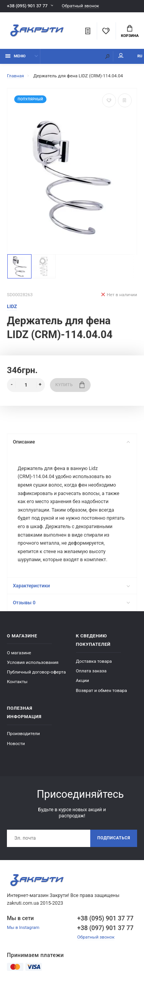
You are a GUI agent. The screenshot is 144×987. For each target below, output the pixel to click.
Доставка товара (94, 661)
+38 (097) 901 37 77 (105, 928)
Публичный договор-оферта (36, 672)
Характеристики (71, 586)
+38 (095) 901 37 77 (27, 5)
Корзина (130, 31)
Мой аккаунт (121, 55)
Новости (16, 743)
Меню (15, 56)
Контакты (17, 681)
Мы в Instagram (23, 927)
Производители (23, 733)
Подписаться (113, 837)
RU (139, 56)
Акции (82, 680)
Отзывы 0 (71, 602)
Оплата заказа (91, 671)
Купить (69, 385)
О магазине (19, 652)
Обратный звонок (80, 5)
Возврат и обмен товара (101, 690)
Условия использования (32, 662)
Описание (71, 442)
